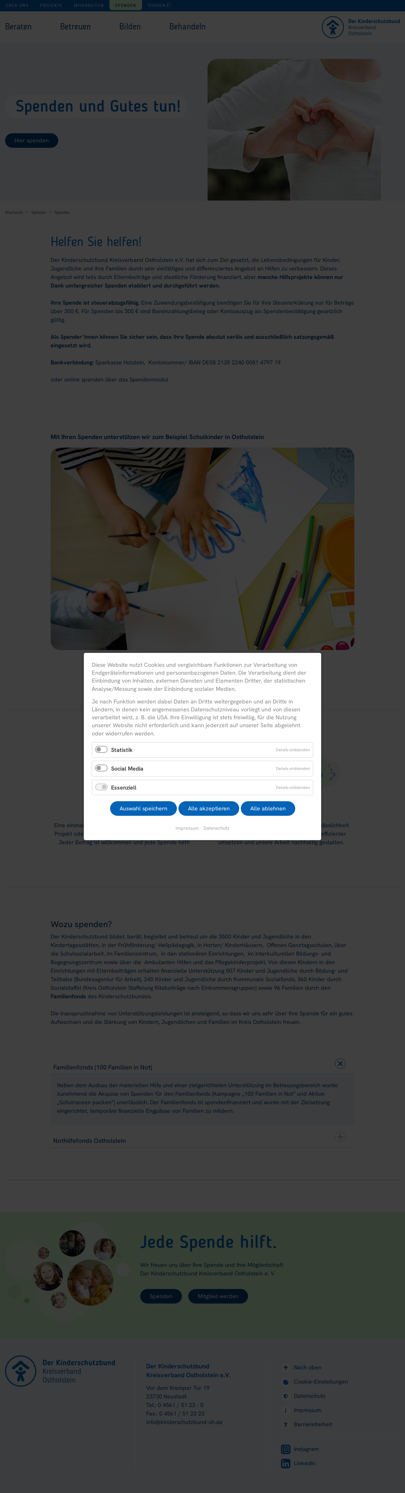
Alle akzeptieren (209, 808)
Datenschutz (216, 828)
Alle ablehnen (268, 808)
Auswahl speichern (143, 808)
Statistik (122, 749)
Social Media (127, 768)
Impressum (187, 828)
